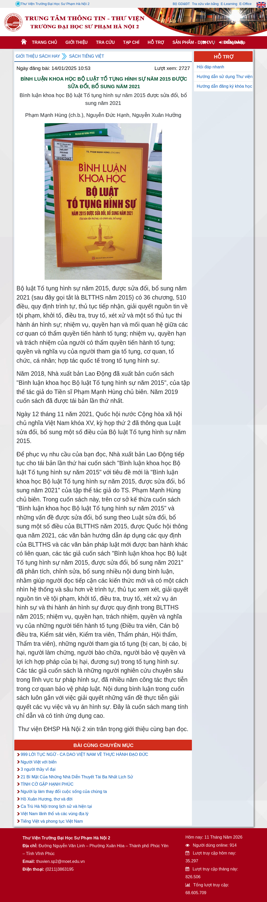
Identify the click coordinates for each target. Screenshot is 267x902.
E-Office (245, 4)
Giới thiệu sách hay (38, 56)
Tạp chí (131, 42)
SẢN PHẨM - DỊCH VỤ (193, 42)
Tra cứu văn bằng (205, 4)
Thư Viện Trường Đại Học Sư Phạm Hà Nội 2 (52, 4)
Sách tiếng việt (86, 56)
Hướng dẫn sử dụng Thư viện (224, 76)
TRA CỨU (105, 42)
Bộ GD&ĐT (181, 4)
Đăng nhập (232, 42)
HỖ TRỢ (156, 42)
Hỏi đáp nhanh (210, 67)
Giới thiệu (76, 42)
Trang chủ (44, 42)
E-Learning (229, 4)
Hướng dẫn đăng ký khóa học (224, 86)
